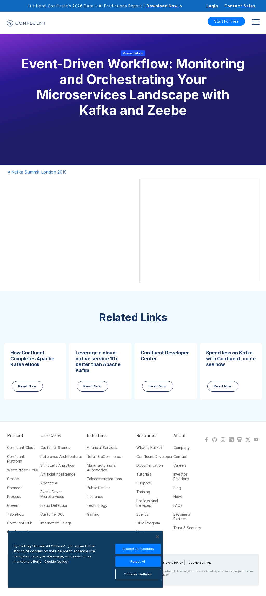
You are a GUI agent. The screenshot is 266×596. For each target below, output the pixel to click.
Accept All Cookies (138, 549)
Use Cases (50, 435)
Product (15, 435)
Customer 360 (52, 514)
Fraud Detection (54, 505)
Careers (180, 465)
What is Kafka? (149, 447)
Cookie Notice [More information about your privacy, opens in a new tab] (55, 561)
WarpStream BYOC (23, 470)
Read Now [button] (27, 386)
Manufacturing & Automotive (101, 467)
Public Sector (98, 487)
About (179, 435)
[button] (35, 371)
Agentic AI (49, 483)
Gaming (93, 514)
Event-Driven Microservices (52, 494)
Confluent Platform (15, 458)
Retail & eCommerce (104, 456)
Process (14, 496)
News (178, 496)
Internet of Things (56, 523)
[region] (85, 559)
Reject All (138, 561)
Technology (97, 505)
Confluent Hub (19, 523)
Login (212, 6)
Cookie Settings (200, 563)
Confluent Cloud (21, 447)
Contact (180, 456)
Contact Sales (240, 6)
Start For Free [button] (226, 21)
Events (142, 514)
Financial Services (102, 447)
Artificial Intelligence (57, 474)
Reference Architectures (61, 456)
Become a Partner (181, 516)
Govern (13, 505)
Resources (146, 435)
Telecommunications (104, 479)
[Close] (157, 536)
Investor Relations (181, 476)
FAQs (177, 505)
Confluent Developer (154, 456)
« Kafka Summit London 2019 (37, 172)
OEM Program (148, 523)
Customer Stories (55, 447)
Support (143, 483)
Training (143, 492)
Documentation (149, 465)
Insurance (95, 496)
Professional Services (147, 503)
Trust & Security (187, 527)
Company (181, 447)
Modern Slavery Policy (167, 563)
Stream (13, 479)
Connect (14, 487)
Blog (177, 487)
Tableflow (15, 514)
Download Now (162, 6)
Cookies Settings (138, 574)
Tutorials (143, 474)
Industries (97, 435)
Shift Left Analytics (57, 465)
